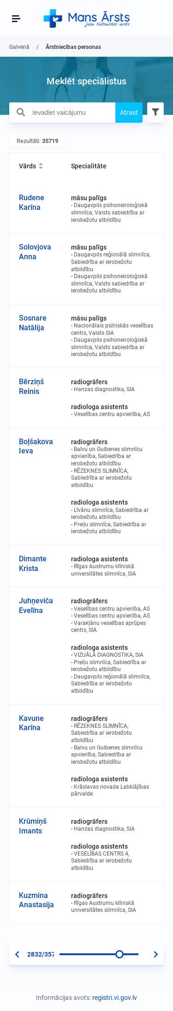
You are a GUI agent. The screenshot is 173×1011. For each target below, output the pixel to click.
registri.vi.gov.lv (114, 997)
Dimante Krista (33, 563)
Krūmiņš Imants (33, 826)
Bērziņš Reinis (31, 386)
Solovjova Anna (35, 252)
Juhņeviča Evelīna (36, 605)
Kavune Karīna (31, 723)
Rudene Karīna (31, 202)
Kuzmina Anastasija (36, 900)
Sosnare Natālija (33, 323)
